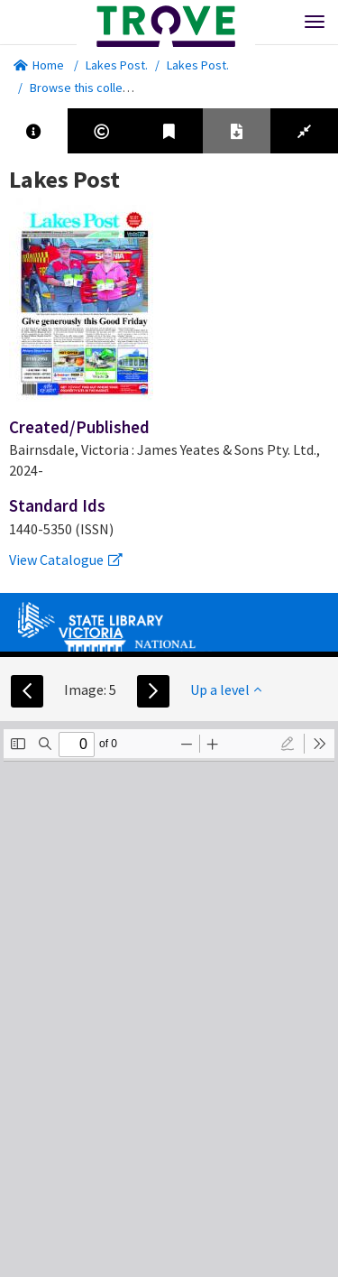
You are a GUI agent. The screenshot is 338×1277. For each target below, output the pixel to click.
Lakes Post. (117, 65)
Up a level (225, 689)
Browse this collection (96, 87)
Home (39, 65)
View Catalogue (66, 560)
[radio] (287, 743)
